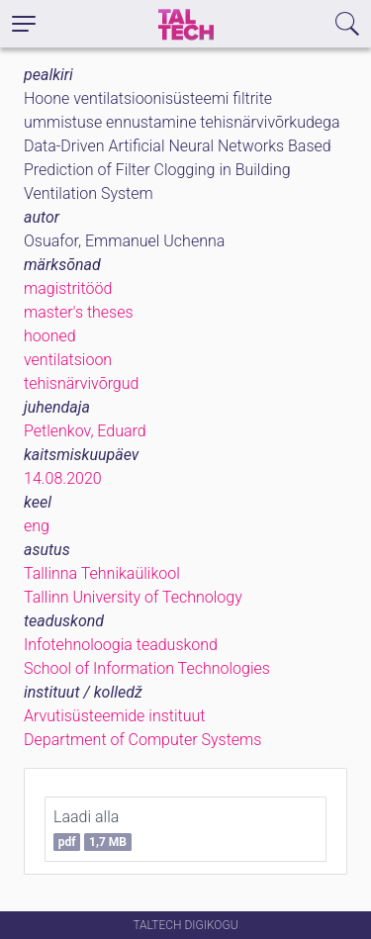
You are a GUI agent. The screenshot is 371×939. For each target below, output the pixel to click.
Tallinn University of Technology (133, 597)
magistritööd (68, 288)
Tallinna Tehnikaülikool (102, 573)
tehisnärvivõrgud (81, 383)
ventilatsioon (68, 359)
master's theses (79, 312)
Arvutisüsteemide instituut (114, 715)
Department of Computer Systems (142, 739)
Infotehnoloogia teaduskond (121, 644)
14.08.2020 (63, 478)
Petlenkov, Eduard (85, 431)
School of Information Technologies (147, 668)
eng (36, 525)
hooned (50, 336)
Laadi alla (92, 829)
